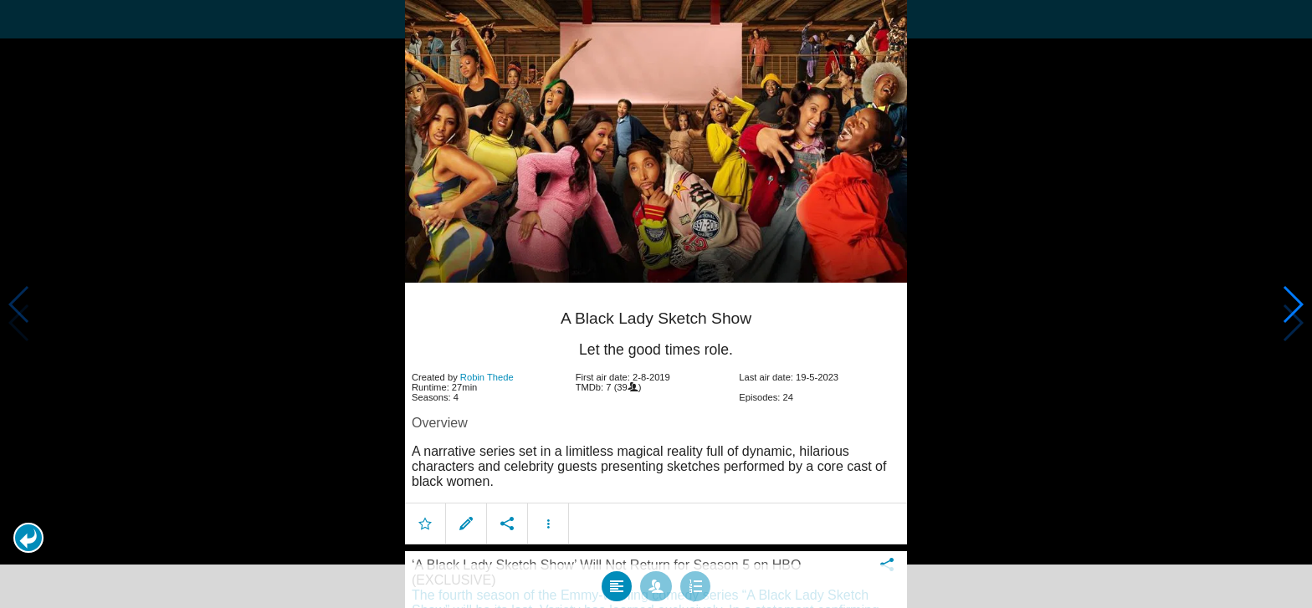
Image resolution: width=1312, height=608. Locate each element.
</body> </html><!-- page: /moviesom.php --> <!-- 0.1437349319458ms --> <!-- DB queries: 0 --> (656, 304)
